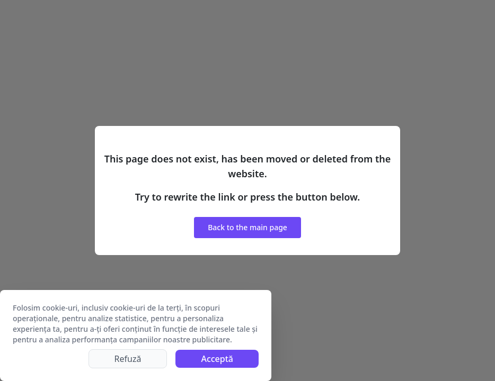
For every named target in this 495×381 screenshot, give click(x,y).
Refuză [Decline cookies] (128, 359)
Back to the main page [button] (247, 227)
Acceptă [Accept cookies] (217, 359)
